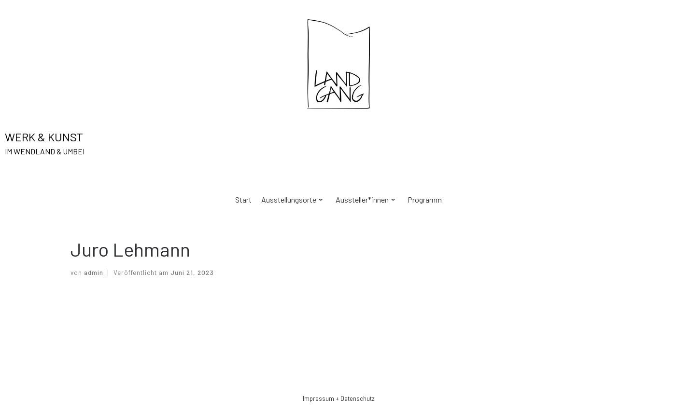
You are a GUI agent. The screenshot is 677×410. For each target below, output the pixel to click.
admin (93, 272)
